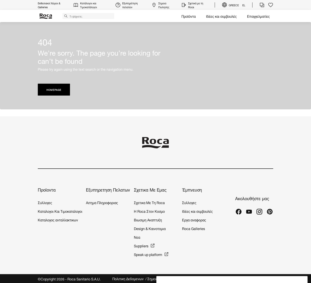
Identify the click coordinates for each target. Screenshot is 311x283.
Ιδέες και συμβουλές (221, 16)
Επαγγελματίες (258, 16)
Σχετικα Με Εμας (150, 189)
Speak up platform (148, 254)
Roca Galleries (193, 228)
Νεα (137, 236)
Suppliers (141, 245)
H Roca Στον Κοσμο (149, 211)
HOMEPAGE (53, 89)
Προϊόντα (188, 16)
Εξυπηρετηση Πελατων (108, 189)
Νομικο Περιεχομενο (217, 278)
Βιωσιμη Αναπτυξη (148, 219)
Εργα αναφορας (194, 219)
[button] (66, 16)
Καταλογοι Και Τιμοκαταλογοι (60, 211)
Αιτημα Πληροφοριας (102, 202)
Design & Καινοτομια (150, 228)
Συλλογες (45, 202)
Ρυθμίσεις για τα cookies (254, 278)
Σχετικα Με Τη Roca (149, 202)
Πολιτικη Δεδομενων (128, 278)
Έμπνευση (192, 189)
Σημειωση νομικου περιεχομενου (172, 278)
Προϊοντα (47, 189)
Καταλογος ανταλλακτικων (58, 219)
